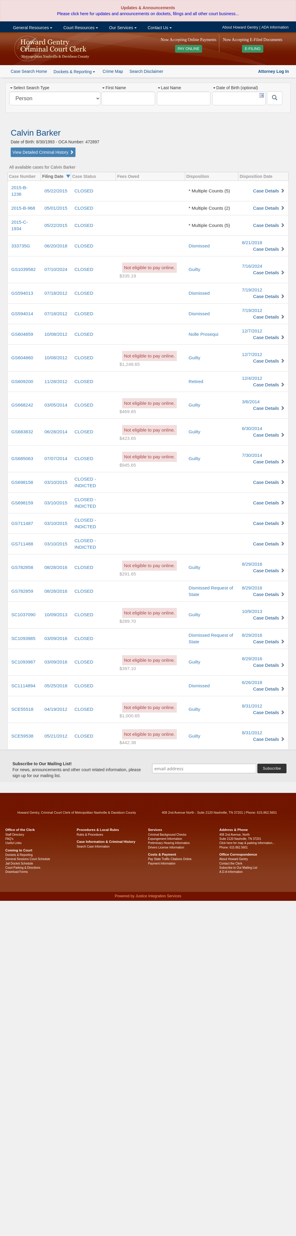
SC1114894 (23, 685)
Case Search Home (29, 71)
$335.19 (127, 275)
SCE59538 (22, 735)
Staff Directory (14, 834)
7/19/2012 (252, 289)
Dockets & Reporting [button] (74, 71)
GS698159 (22, 502)
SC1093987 (23, 661)
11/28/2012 (56, 381)
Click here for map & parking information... (247, 843)
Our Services (122, 27)
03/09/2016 (56, 638)
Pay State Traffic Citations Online (170, 859)
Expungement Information (165, 838)
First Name (114, 87)
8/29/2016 (252, 564)
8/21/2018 (252, 242)
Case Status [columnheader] (84, 176)
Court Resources (80, 27)
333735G (20, 245)
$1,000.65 (129, 715)
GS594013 (22, 293)
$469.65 (127, 411)
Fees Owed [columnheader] (128, 176)
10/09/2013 (56, 614)
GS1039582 (23, 269)
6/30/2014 (252, 428)
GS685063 (22, 458)
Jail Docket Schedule (19, 863)
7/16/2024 (252, 266)
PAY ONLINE (189, 49)
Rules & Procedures (90, 834)
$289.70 (127, 621)
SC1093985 (23, 638)
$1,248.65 (129, 364)
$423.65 (127, 438)
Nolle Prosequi (203, 334)
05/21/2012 (56, 735)
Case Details (266, 190)
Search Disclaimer (146, 71)
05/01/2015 (56, 208)
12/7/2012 (252, 330)
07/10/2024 (56, 269)
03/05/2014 (56, 404)
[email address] (204, 768)
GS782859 (22, 591)
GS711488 (22, 543)
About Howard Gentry (240, 27)
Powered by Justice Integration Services (148, 896)
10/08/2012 (56, 334)
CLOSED (84, 190)
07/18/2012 (56, 293)
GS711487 (22, 523)
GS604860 (22, 357)
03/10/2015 (56, 482)
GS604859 (22, 334)
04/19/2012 (56, 709)
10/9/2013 (252, 611)
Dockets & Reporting (19, 855)
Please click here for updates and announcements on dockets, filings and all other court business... (148, 13)
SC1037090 (23, 614)
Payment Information (161, 863)
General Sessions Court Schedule (27, 859)
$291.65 (127, 573)
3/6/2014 (251, 401)
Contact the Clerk (230, 863)
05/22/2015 (56, 190)
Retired (196, 381)
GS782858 (22, 567)
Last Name (169, 87)
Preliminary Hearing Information (169, 843)
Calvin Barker (36, 132)
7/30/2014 (252, 455)
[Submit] (274, 98)
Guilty (194, 269)
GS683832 (22, 431)
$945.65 (127, 465)
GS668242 (22, 404)
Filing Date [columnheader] (53, 176)
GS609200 (22, 381)
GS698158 (22, 482)
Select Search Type (29, 87)
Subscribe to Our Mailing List (238, 867)
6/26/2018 (252, 682)
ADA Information (275, 27)
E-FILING (252, 49)
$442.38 (127, 742)
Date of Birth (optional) (235, 87)
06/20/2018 (56, 245)
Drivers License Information (166, 847)
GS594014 (22, 313)
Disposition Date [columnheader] (256, 176)
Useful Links (13, 843)
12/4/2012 (252, 378)
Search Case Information (93, 846)
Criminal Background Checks (167, 834)
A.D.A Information (231, 871)
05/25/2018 (56, 685)
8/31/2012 (252, 705)
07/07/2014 (56, 458)
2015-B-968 (23, 208)
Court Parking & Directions (22, 867)
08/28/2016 (56, 567)
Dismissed (199, 245)
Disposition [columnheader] (197, 176)
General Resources (32, 27)
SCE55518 (22, 709)
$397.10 (127, 668)
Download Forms (16, 871)
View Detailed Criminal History (43, 152)
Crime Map (113, 71)
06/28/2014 (56, 431)
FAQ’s (9, 838)
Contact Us (159, 27)
